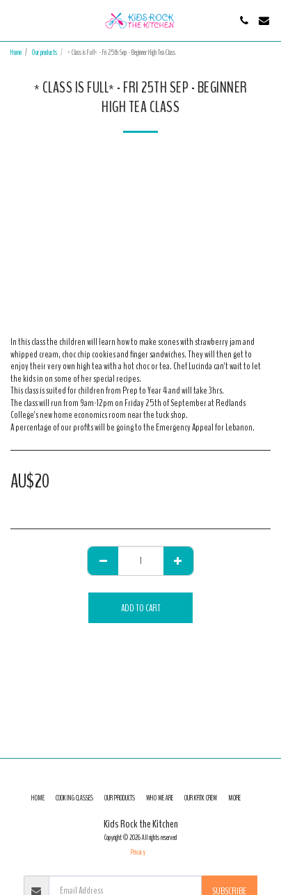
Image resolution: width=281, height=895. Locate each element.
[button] (15, 20)
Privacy (138, 852)
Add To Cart (141, 608)
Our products (44, 52)
